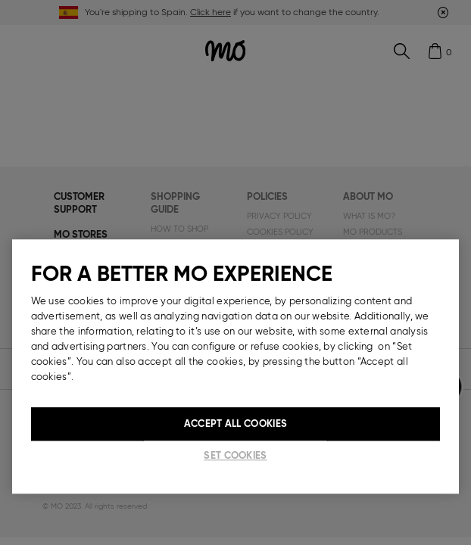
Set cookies (235, 455)
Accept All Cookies (235, 423)
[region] (236, 366)
